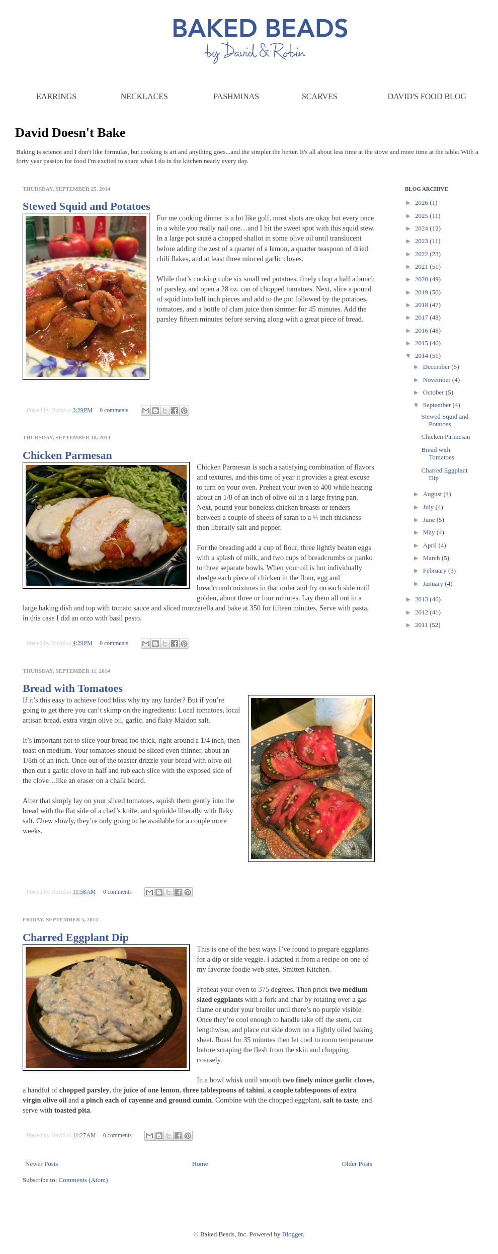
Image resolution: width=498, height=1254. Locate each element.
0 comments (114, 410)
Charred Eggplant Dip (76, 937)
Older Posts (357, 1163)
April (431, 545)
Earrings (56, 96)
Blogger (292, 1234)
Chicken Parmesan (67, 455)
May (430, 532)
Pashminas (236, 96)
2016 (422, 330)
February (435, 570)
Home (200, 1163)
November (437, 379)
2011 (422, 625)
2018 (422, 304)
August (433, 494)
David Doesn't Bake (70, 132)
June (430, 519)
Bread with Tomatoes (73, 688)
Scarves (320, 96)
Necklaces (144, 96)
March (432, 558)
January (434, 583)
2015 (422, 343)
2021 (422, 266)
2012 (422, 612)
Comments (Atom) (83, 1180)
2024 (422, 228)
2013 (422, 599)
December (437, 366)
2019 (422, 292)
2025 (422, 215)
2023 (422, 241)
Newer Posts (41, 1163)
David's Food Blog (427, 96)
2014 (422, 355)
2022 (422, 254)
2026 (422, 202)
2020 (422, 279)
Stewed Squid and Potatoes (86, 206)
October (434, 392)
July (429, 507)
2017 (422, 317)
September (438, 405)
